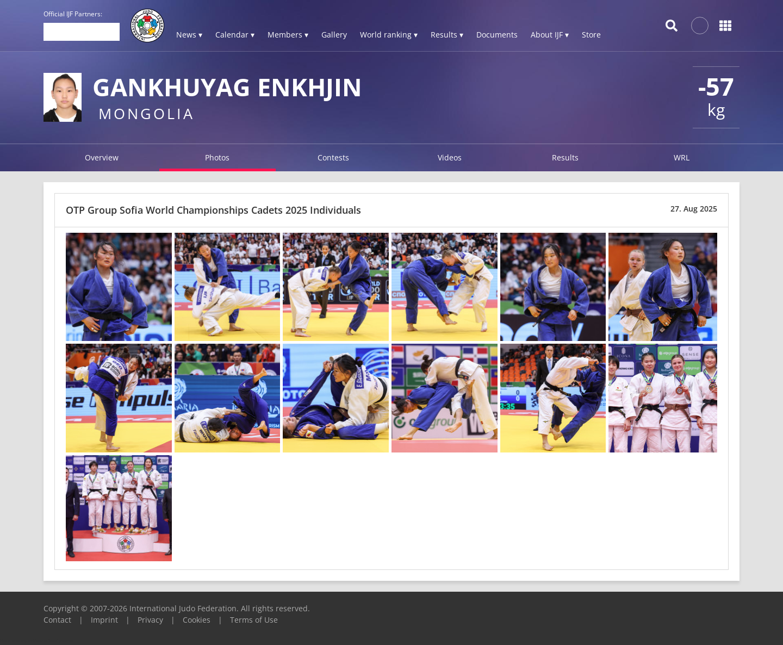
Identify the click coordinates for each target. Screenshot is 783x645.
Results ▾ (447, 34)
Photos (217, 157)
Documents (497, 34)
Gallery (334, 34)
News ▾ (189, 34)
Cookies (196, 620)
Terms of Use (254, 620)
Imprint (104, 620)
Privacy (150, 620)
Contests (333, 157)
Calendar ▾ (234, 34)
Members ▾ (288, 34)
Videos (450, 157)
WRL (681, 157)
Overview (102, 157)
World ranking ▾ (389, 34)
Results (565, 157)
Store (591, 34)
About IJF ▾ (550, 34)
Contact (57, 620)
